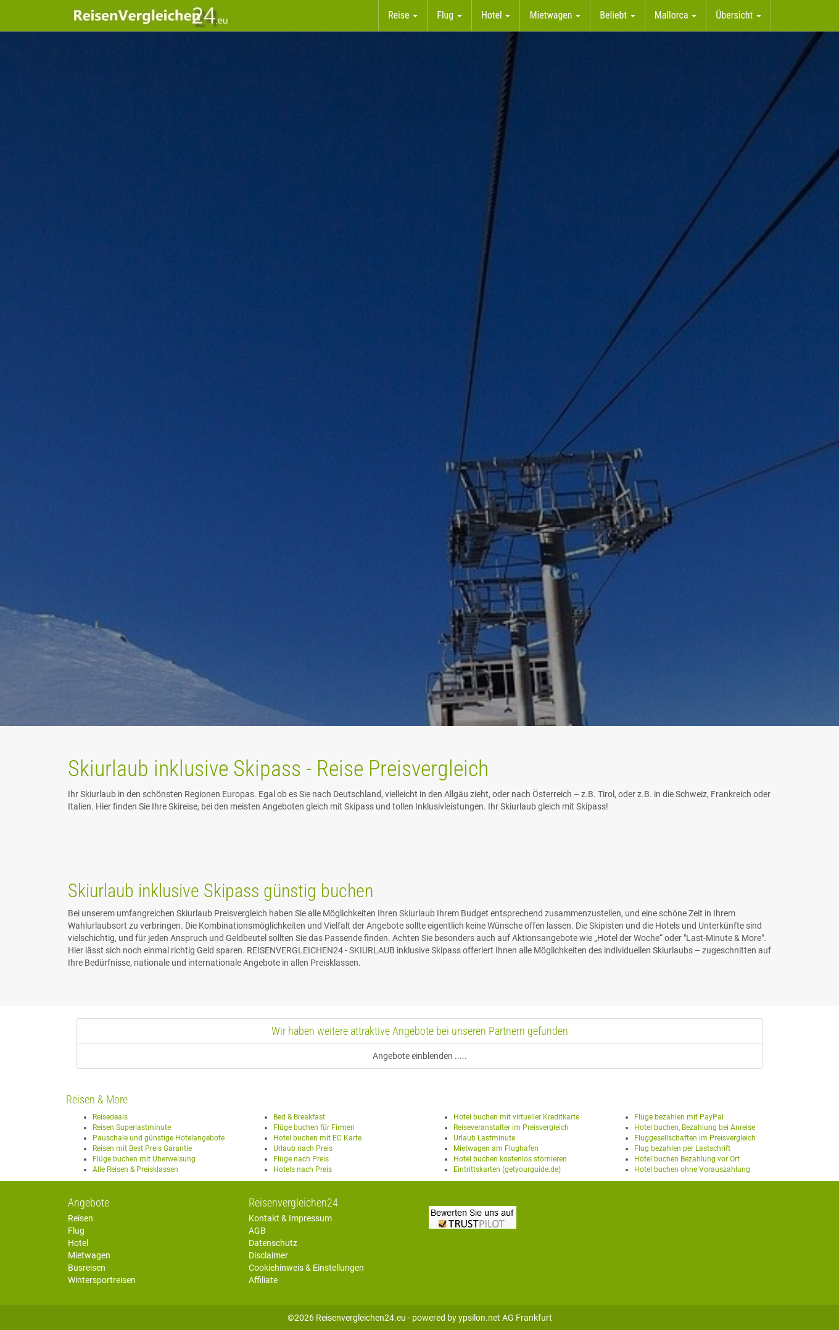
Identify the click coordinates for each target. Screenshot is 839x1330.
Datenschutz (273, 1243)
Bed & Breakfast (299, 1117)
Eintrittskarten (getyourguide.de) (507, 1169)
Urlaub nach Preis (303, 1148)
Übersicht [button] (738, 15)
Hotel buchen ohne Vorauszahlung (692, 1169)
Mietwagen (89, 1255)
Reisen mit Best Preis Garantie (142, 1148)
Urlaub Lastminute (484, 1138)
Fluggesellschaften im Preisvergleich (695, 1138)
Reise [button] (403, 15)
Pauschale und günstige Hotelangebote (159, 1138)
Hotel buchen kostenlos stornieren (510, 1159)
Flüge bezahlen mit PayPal (679, 1117)
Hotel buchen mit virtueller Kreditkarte (516, 1117)
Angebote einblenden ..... (420, 1056)
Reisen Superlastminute (132, 1127)
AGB (257, 1231)
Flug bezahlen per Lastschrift (682, 1148)
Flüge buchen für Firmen (314, 1127)
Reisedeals (110, 1117)
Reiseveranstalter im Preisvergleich (511, 1127)
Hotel (78, 1243)
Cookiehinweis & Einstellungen (306, 1268)
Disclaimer (268, 1255)
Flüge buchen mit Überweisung (144, 1159)
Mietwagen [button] (555, 15)
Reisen (80, 1218)
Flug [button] (449, 15)
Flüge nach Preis (301, 1159)
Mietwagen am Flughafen (496, 1148)
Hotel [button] (496, 15)
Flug (76, 1231)
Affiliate (263, 1280)
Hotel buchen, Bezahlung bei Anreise (694, 1127)
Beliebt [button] (617, 15)
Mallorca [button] (676, 15)
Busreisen (86, 1268)
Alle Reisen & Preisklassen (135, 1169)
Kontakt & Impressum (290, 1218)
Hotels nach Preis (302, 1169)
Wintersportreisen (102, 1280)
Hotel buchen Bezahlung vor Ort (687, 1159)
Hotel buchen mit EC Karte (317, 1138)
